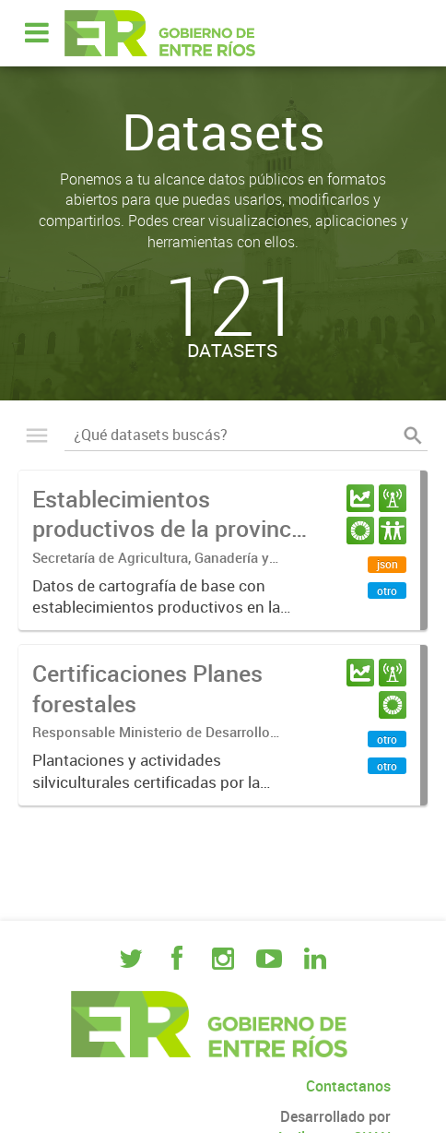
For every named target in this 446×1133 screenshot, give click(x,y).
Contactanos (348, 1086)
